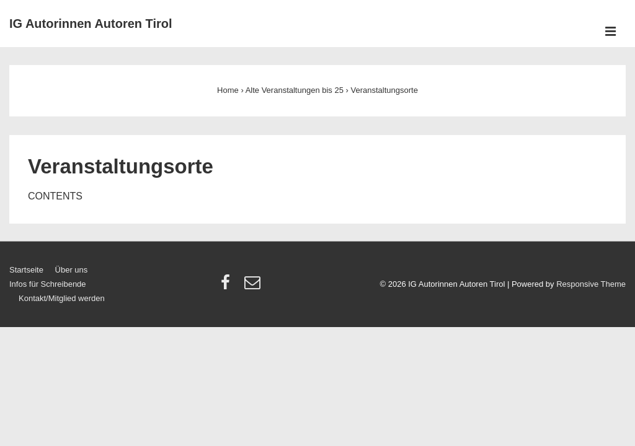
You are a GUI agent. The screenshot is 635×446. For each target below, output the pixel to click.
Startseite (26, 269)
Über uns (71, 269)
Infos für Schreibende (47, 284)
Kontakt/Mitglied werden (62, 298)
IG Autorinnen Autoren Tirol (90, 23)
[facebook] (228, 286)
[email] (254, 286)
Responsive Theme (591, 284)
